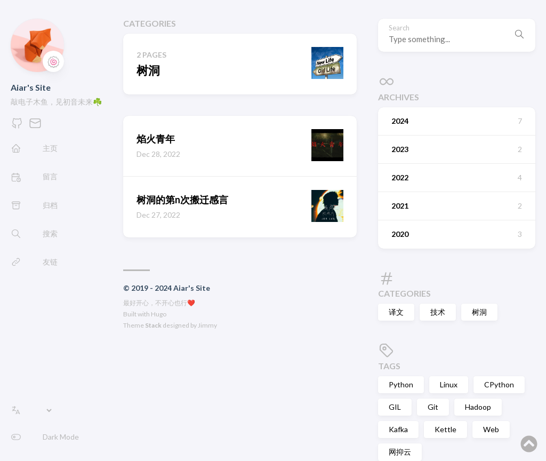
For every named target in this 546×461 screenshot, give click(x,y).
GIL (395, 406)
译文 (396, 311)
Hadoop (478, 406)
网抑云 (400, 451)
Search (399, 28)
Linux (448, 384)
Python (401, 384)
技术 (437, 311)
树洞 (479, 311)
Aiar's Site (31, 87)
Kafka (398, 429)
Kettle (445, 429)
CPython (499, 384)
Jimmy (207, 325)
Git (433, 406)
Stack (153, 325)
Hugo (158, 314)
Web (491, 429)
